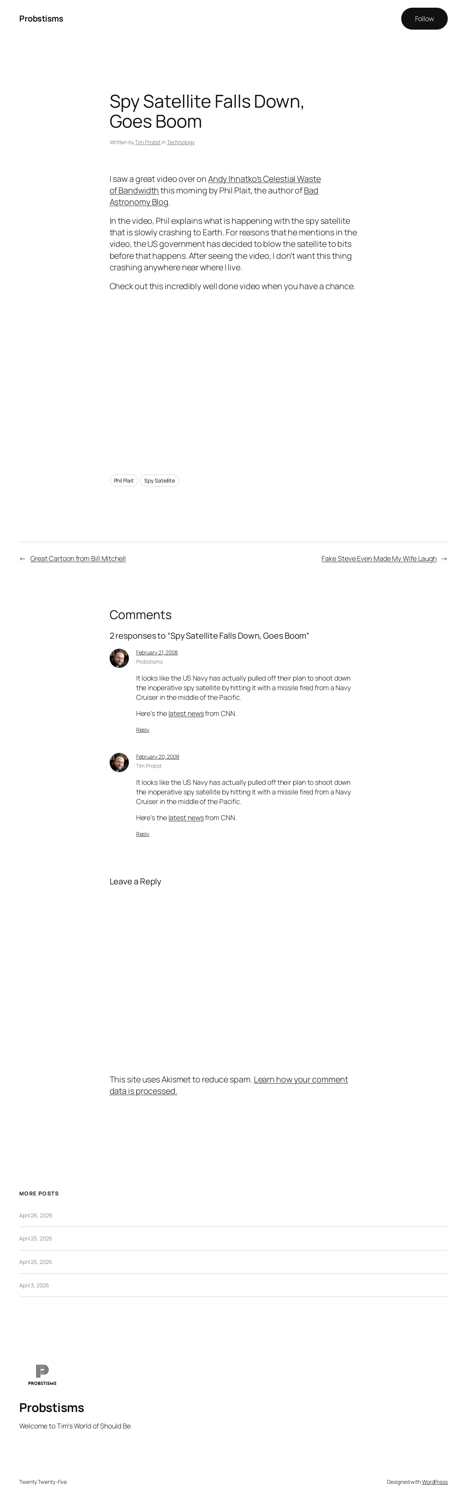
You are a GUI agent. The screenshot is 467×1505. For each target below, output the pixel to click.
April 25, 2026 (35, 1238)
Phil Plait (124, 480)
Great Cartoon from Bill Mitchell (78, 558)
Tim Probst (147, 142)
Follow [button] (424, 18)
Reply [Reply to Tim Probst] (143, 833)
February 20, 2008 (157, 756)
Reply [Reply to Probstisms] (143, 729)
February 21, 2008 (157, 652)
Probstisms (41, 18)
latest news (186, 713)
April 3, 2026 (34, 1285)
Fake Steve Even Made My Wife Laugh (379, 558)
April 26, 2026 (36, 1215)
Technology (181, 142)
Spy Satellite (159, 480)
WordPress (435, 1481)
